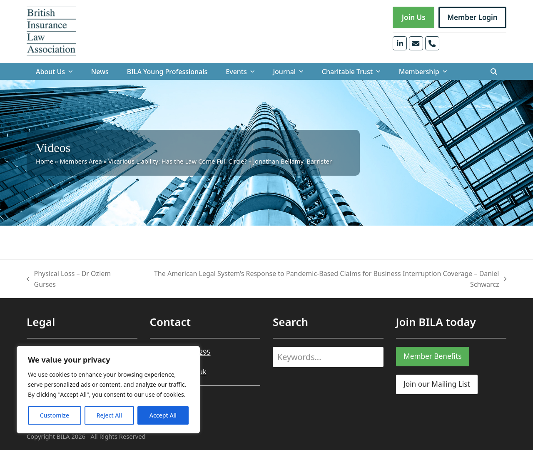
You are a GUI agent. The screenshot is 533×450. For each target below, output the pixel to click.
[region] (108, 389)
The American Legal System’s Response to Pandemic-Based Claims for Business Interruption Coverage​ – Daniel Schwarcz (322, 279)
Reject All (109, 415)
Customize (54, 415)
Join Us (414, 17)
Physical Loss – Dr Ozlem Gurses (69, 279)
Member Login (472, 17)
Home (44, 161)
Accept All (163, 415)
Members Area (81, 161)
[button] (493, 71)
